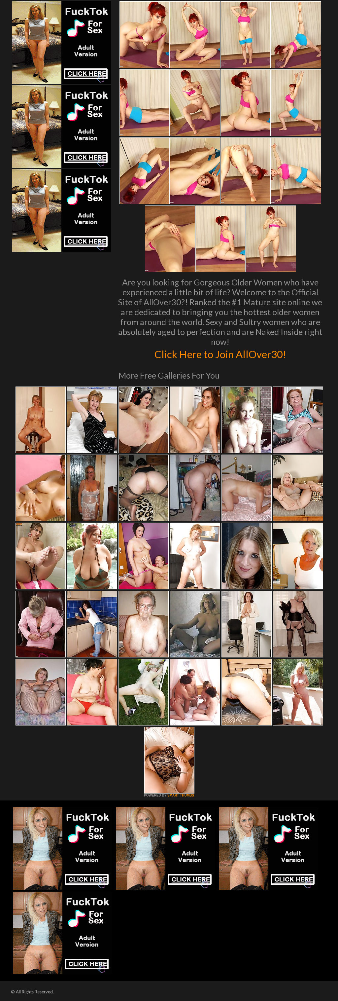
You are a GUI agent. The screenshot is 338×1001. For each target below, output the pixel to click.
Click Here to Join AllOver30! (220, 353)
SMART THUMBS (180, 795)
